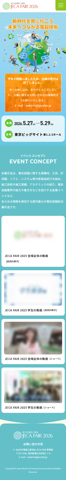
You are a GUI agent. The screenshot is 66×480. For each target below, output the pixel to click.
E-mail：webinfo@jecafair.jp (33, 456)
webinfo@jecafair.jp (38, 105)
